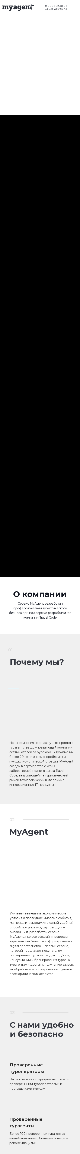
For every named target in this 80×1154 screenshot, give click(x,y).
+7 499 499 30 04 (56, 9)
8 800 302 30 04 (56, 5)
